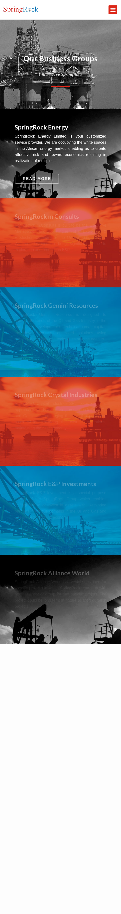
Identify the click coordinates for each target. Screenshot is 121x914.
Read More (37, 179)
